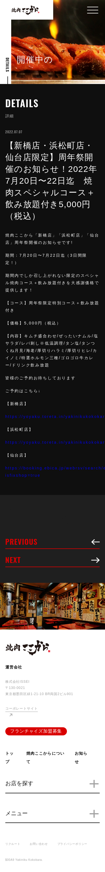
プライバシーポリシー (72, 843)
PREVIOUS (52, 542)
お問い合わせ (39, 843)
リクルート (12, 843)
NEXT (52, 560)
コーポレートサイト (21, 708)
